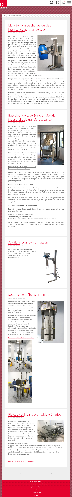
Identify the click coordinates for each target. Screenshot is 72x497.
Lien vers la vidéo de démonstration (21, 338)
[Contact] (51, 3)
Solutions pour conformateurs (28, 242)
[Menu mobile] (69, 3)
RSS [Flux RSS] (36, 495)
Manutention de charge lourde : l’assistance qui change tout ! (29, 27)
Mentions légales (37, 487)
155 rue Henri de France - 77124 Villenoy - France (36, 484)
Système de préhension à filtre (28, 295)
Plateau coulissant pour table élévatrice (34, 414)
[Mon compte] (57, 3)
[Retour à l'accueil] (3, 4)
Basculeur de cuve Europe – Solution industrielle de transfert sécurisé (32, 117)
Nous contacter (37, 493)
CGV (37, 490)
